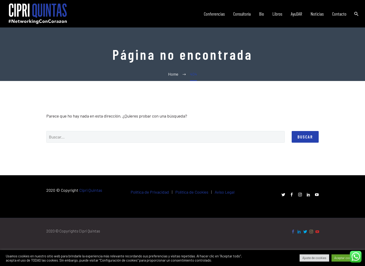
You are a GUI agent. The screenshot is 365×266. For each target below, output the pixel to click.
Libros (277, 14)
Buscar (305, 136)
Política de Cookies (191, 192)
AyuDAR (296, 14)
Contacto (339, 14)
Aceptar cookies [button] (345, 258)
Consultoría (242, 14)
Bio (261, 14)
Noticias (317, 14)
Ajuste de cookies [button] (314, 258)
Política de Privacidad (150, 192)
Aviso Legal (224, 192)
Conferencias (214, 14)
